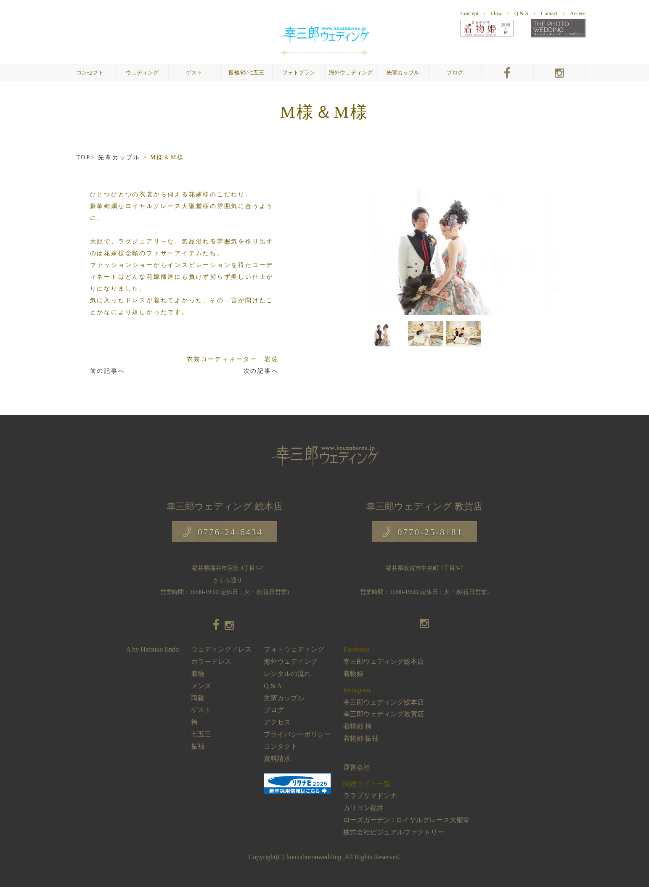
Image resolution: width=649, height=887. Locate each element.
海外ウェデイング (291, 661)
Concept (470, 13)
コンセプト (89, 73)
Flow (496, 13)
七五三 (201, 734)
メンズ (201, 685)
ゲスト (201, 709)
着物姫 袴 (357, 726)
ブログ (455, 73)
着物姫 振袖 (361, 738)
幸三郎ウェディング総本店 (383, 661)
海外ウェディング (351, 73)
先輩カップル (403, 73)
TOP (84, 157)
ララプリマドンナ (370, 795)
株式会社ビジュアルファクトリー (393, 832)
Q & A (521, 13)
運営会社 (356, 767)
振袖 (197, 746)
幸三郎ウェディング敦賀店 (383, 714)
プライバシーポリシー (297, 734)
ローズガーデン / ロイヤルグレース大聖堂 (406, 820)
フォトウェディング (294, 649)
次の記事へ (261, 371)
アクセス (277, 722)
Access (577, 13)
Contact (549, 13)
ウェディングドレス (221, 649)
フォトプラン (298, 73)
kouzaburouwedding (314, 857)
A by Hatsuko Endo (152, 649)
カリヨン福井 (363, 807)
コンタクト (280, 746)
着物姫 (353, 673)
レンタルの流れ (287, 673)
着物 (197, 673)
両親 (197, 698)
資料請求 (277, 758)
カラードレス (211, 661)
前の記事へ (107, 371)
